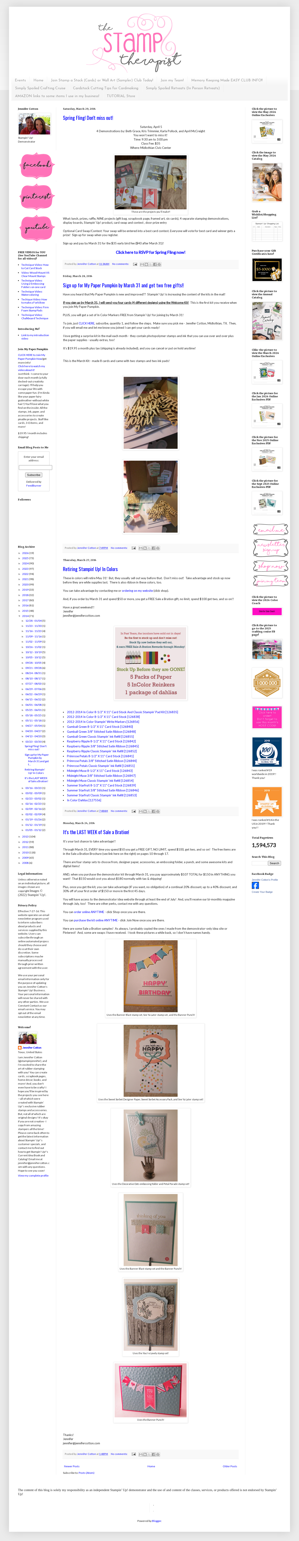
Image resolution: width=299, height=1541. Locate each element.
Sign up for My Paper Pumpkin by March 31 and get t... (37, 759)
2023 (25, 568)
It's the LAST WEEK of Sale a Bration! (96, 831)
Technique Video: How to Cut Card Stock (35, 266)
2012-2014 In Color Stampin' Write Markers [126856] (103, 722)
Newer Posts (72, 1466)
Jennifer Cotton (31, 1047)
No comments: (120, 263)
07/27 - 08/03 (33, 683)
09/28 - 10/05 (33, 662)
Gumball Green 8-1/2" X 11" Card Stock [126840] (100, 726)
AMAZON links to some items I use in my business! (57, 96)
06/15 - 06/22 (33, 699)
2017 (25, 600)
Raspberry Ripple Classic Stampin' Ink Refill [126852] (102, 751)
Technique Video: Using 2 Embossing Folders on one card (33, 284)
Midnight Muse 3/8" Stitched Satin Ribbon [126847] (101, 775)
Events (20, 80)
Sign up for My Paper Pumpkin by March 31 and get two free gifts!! (123, 285)
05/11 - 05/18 (33, 720)
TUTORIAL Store (121, 96)
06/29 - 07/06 (33, 689)
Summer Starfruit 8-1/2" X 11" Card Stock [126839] (101, 785)
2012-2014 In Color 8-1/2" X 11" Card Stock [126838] (103, 717)
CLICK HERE (86, 323)
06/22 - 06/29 (33, 694)
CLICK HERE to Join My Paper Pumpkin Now (31, 356)
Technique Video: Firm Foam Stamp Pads (35, 309)
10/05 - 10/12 (33, 657)
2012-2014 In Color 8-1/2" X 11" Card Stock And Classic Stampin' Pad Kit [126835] (122, 712)
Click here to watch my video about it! (31, 368)
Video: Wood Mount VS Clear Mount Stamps (35, 274)
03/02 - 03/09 (33, 793)
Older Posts (230, 1466)
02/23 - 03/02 (33, 798)
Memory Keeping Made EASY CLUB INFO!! (227, 80)
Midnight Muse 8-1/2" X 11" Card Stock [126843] (100, 771)
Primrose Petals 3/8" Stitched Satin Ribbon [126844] (102, 761)
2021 (25, 579)
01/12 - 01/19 (33, 824)
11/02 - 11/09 (33, 641)
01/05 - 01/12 (33, 830)
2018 (25, 595)
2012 (25, 842)
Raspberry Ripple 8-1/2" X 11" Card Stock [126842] (101, 741)
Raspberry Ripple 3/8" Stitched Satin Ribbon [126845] (103, 746)
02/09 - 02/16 (33, 809)
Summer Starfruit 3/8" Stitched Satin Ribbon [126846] (103, 790)
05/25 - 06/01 (33, 710)
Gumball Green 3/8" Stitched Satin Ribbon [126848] (101, 731)
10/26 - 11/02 (33, 647)
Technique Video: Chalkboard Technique (34, 316)
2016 (25, 605)
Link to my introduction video (35, 336)
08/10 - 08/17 (33, 678)
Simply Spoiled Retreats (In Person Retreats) (183, 88)
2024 (25, 563)
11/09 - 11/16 (33, 636)
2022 (25, 574)
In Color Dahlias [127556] (84, 800)
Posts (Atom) (86, 1472)
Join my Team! (172, 80)
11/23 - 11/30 (33, 626)
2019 (25, 589)
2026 (25, 553)
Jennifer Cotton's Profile (265, 879)
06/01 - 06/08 (33, 704)
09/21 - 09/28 (33, 668)
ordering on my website (137, 590)
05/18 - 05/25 (33, 715)
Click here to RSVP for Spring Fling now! (150, 252)
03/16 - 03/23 (33, 788)
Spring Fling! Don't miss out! (88, 117)
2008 (25, 862)
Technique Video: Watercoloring (31, 293)
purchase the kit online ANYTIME (96, 920)
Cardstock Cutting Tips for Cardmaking (105, 88)
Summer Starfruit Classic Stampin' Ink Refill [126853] (102, 795)
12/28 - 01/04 (33, 620)
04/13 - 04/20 (33, 736)
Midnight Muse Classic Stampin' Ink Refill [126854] (100, 780)
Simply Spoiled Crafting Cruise (40, 88)
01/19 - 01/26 (33, 819)
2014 (25, 616)
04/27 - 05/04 (33, 725)
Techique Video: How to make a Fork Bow (34, 301)
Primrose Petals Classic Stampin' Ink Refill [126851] (101, 766)
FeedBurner (33, 485)
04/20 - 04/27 (33, 731)
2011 (25, 847)
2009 (25, 857)
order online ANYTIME (89, 912)
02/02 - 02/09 (33, 814)
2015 (25, 610)
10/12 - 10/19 (33, 652)
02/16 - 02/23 (33, 803)
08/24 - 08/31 (33, 673)
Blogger (156, 1521)
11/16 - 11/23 (33, 631)
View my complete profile (33, 1175)
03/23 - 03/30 (33, 741)
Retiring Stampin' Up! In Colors (90, 568)
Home (38, 80)
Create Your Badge (262, 892)
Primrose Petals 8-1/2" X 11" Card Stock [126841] (100, 756)
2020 (25, 584)
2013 (25, 836)
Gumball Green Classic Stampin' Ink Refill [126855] (100, 736)
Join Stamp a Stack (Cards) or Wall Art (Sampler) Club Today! (102, 80)
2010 (25, 852)
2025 (25, 558)
